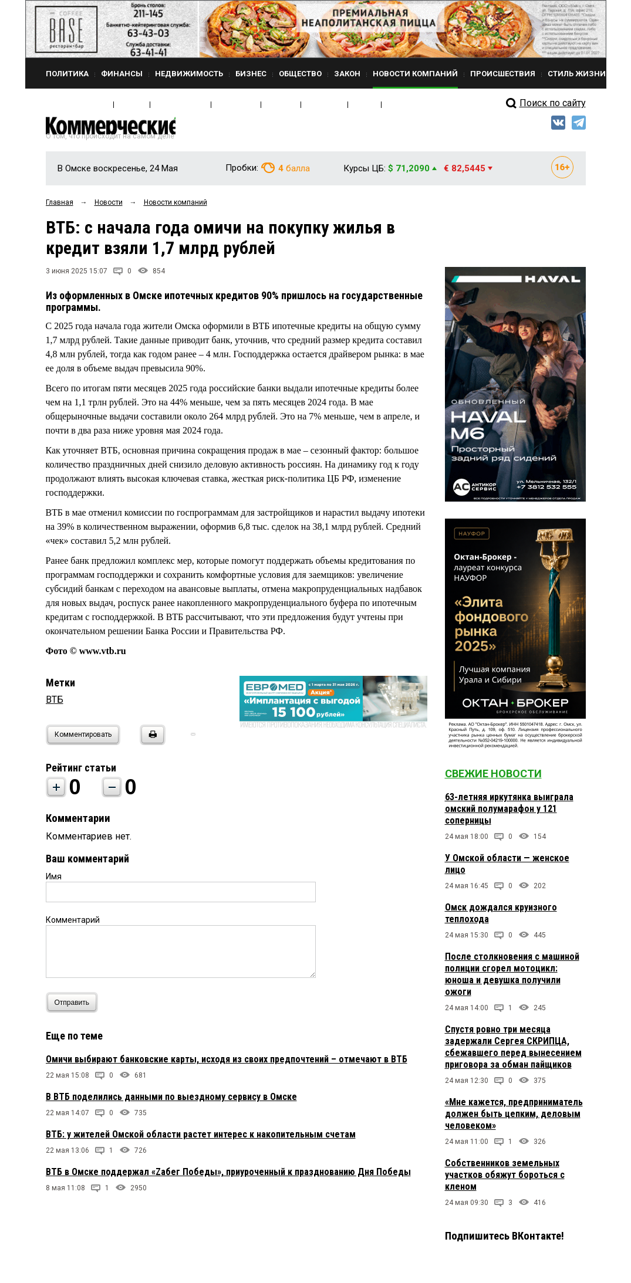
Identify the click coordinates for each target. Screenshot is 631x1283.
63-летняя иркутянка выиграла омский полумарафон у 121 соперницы (509, 814)
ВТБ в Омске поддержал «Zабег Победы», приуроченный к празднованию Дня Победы (228, 1177)
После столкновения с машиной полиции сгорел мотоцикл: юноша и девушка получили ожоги (512, 980)
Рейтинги (280, 104)
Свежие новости (493, 779)
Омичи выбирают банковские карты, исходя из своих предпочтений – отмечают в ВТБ (226, 1065)
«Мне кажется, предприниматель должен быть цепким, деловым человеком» (514, 1119)
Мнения (243, 104)
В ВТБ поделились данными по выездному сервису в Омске (171, 1102)
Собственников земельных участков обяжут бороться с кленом (505, 1180)
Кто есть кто (159, 104)
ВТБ (54, 705)
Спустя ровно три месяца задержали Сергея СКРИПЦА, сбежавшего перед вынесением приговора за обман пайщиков (513, 1053)
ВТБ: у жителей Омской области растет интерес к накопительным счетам (201, 1140)
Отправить (75, 1008)
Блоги (313, 104)
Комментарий (73, 925)
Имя (54, 882)
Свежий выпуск (72, 104)
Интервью (204, 104)
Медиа (118, 104)
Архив (342, 104)
